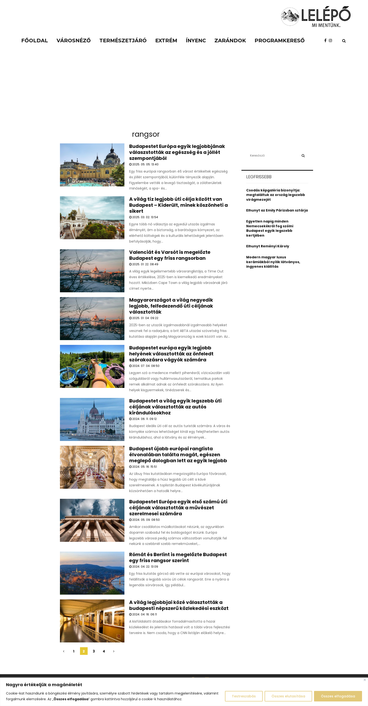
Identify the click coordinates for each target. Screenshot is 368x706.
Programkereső (280, 40)
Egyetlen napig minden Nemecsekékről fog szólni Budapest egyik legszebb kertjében (269, 228)
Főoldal (34, 40)
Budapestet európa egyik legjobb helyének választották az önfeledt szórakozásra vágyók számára (171, 353)
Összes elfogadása (338, 696)
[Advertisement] (184, 90)
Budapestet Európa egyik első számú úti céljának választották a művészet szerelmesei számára (178, 507)
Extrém (166, 40)
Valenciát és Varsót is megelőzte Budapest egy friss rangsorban (169, 255)
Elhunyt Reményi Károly (267, 246)
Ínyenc (196, 40)
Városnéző (74, 40)
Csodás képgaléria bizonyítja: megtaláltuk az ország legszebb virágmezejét (275, 195)
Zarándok (230, 40)
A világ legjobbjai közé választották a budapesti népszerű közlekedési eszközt (179, 605)
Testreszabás (244, 696)
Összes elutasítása (288, 696)
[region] (184, 692)
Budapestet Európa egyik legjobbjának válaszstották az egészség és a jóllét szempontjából (177, 152)
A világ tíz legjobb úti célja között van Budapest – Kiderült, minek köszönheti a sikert (178, 205)
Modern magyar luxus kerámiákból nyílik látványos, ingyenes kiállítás (273, 262)
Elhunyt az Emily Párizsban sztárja (277, 210)
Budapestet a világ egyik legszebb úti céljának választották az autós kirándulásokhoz (175, 406)
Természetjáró (123, 40)
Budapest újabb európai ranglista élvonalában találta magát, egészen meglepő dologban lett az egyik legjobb (178, 454)
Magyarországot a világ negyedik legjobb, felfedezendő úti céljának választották (171, 306)
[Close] (365, 680)
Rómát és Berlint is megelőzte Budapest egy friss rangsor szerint (178, 557)
